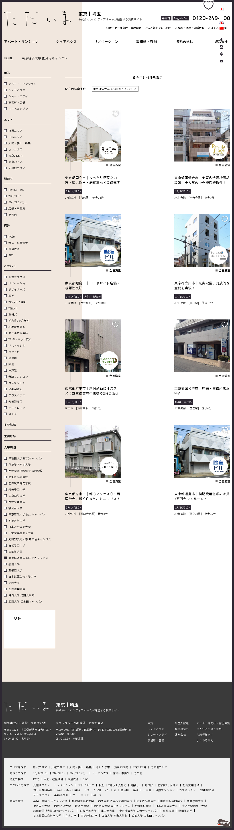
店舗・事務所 (16, 203)
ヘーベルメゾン (18, 103)
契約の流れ (188, 36)
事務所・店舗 (150, 36)
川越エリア (15, 132)
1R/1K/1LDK (16, 184)
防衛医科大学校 (18, 472)
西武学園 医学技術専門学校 (25, 465)
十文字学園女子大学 (21, 528)
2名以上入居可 (17, 297)
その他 (12, 209)
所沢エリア (15, 125)
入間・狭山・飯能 (19, 138)
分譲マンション (18, 371)
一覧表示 (17, 625)
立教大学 (14, 577)
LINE (221, 54)
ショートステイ (18, 91)
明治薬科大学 (16, 515)
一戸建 (12, 365)
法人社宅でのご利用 (160, 25)
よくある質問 (205, 726)
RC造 (11, 231)
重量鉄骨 (14, 244)
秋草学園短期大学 (19, 459)
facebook (221, 39)
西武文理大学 (16, 497)
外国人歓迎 (182, 709)
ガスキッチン (16, 377)
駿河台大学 (15, 503)
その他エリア (16, 163)
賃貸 (150, 709)
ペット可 (14, 346)
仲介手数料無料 (18, 328)
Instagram (221, 46)
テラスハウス (16, 390)
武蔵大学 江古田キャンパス (25, 596)
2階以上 (13, 303)
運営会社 (223, 36)
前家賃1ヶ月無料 (18, 315)
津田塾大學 (15, 546)
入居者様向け (205, 720)
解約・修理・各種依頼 (193, 25)
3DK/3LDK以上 (17, 197)
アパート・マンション (21, 36)
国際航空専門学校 (19, 478)
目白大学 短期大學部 (21, 590)
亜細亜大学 (15, 565)
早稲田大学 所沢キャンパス (25, 453)
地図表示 (41, 625)
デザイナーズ (16, 284)
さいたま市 (15, 144)
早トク (12, 409)
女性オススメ (16, 272)
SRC (11, 250)
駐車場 (12, 353)
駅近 (11, 290)
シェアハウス (67, 36)
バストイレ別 (16, 340)
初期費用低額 (16, 321)
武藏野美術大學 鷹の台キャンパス (29, 534)
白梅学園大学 (16, 540)
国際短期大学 (16, 584)
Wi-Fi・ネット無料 (20, 334)
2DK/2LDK (14, 191)
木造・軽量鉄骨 (18, 237)
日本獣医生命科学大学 (22, 571)
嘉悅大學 (14, 559)
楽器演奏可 (15, 396)
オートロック (16, 402)
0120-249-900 (211, 13)
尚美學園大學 (16, 484)
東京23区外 (15, 156)
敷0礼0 (12, 309)
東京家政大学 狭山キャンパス (26, 509)
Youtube (221, 61)
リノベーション (109, 36)
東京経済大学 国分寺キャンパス (28, 553)
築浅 (11, 359)
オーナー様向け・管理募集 (124, 25)
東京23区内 (15, 150)
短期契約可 (15, 384)
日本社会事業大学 (19, 521)
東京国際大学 (16, 490)
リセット (41, 613)
